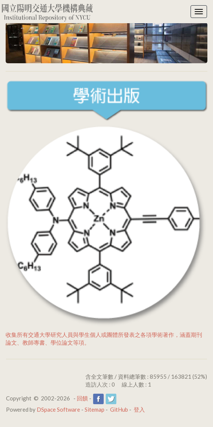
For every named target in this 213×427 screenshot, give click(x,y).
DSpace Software (58, 409)
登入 (139, 409)
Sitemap (94, 409)
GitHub (119, 409)
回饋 (82, 398)
